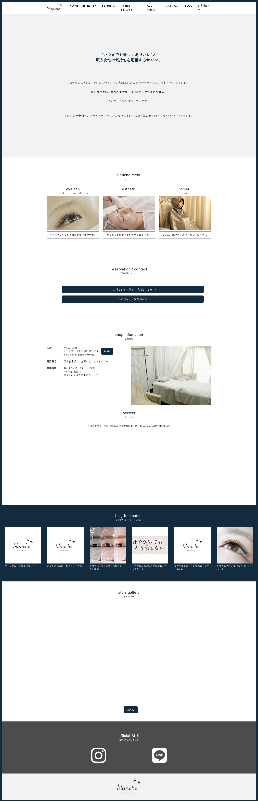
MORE (130, 710)
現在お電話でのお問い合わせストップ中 (85, 362)
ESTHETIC (109, 5)
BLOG (189, 5)
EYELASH (90, 5)
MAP (108, 352)
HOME (74, 5)
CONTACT (173, 5)
